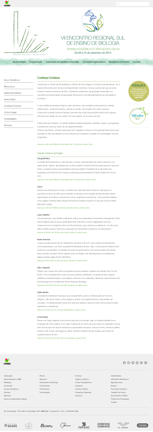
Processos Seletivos (119, 389)
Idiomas (7, 392)
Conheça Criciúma (12, 106)
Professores (44, 389)
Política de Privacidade (120, 399)
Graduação (8, 376)
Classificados (116, 376)
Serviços (8, 125)
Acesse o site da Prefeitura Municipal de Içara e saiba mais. (63, 208)
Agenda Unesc (116, 382)
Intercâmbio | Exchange (49, 382)
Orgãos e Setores (82, 379)
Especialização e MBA (12, 379)
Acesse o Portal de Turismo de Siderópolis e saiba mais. (61, 310)
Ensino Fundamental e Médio (15, 399)
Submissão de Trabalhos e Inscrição (62, 62)
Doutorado (8, 386)
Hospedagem (10, 119)
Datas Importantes (12, 93)
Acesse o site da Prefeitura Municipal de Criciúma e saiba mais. (65, 144)
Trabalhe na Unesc (118, 392)
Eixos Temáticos (12, 80)
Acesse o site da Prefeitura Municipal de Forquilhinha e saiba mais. (66, 180)
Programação (35, 62)
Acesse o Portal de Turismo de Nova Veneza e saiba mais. (62, 260)
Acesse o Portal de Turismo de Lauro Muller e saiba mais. (62, 232)
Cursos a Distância (11, 389)
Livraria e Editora (81, 389)
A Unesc (78, 376)
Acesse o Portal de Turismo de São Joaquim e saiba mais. (62, 285)
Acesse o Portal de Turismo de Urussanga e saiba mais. (61, 338)
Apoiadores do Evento (119, 62)
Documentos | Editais (119, 396)
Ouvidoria (79, 386)
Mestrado (7, 382)
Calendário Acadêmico (120, 379)
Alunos (42, 376)
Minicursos (9, 86)
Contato (136, 62)
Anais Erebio (10, 99)
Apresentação (19, 62)
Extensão (7, 396)
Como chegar (10, 112)
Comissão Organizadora (94, 62)
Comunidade (45, 392)
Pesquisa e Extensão (83, 392)
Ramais (114, 386)
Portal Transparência (83, 382)
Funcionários (45, 386)
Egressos (43, 379)
